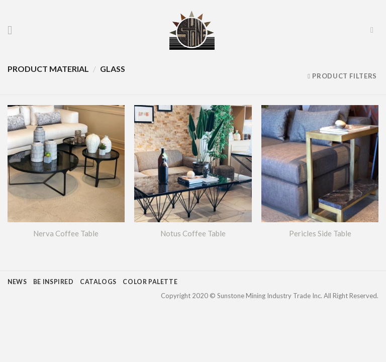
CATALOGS (98, 282)
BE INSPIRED (53, 282)
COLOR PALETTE (150, 282)
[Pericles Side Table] (319, 163)
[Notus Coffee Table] (192, 163)
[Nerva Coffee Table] (66, 163)
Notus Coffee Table (193, 233)
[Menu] (14, 30)
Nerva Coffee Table (66, 233)
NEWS (17, 282)
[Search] (374, 30)
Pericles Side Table (320, 233)
